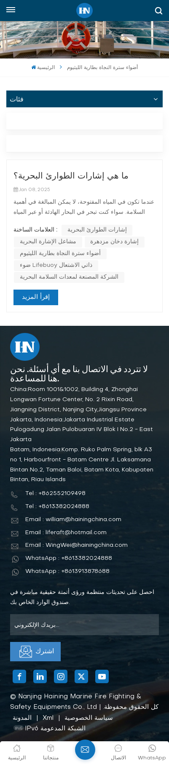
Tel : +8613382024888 (57, 506)
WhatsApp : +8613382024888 (68, 558)
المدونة (22, 718)
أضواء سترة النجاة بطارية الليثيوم (60, 253)
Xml (48, 718)
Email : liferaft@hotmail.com (66, 532)
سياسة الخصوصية (88, 718)
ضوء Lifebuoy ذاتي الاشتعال (56, 265)
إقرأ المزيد (36, 297)
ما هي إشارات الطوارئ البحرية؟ (71, 176)
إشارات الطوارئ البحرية (97, 230)
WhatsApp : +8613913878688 (67, 571)
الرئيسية (43, 67)
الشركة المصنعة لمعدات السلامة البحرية (69, 277)
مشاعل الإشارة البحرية (48, 242)
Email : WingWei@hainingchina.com (76, 545)
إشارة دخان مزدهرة (114, 242)
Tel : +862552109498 (55, 493)
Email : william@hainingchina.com (73, 519)
